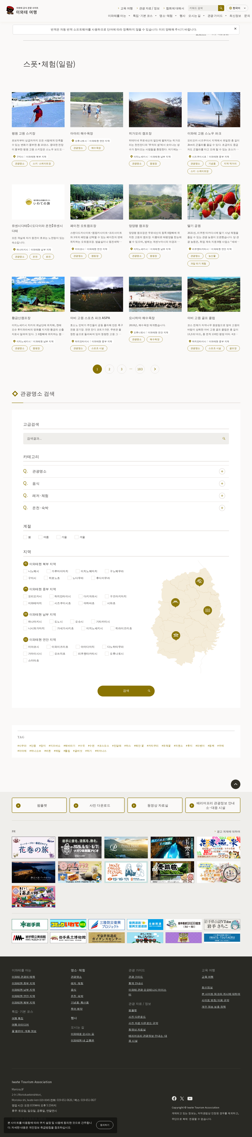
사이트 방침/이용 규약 (215, 1000)
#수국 (81, 745)
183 (140, 369)
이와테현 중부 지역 (23, 983)
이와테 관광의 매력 (23, 977)
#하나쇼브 (35, 750)
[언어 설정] (237, 8)
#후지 (189, 745)
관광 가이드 (217, 16)
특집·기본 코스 (144, 16)
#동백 (211, 745)
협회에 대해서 (175, 8)
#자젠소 (178, 745)
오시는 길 (196, 16)
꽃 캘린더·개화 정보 (24, 1031)
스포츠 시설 (97, 348)
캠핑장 (153, 163)
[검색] (221, 8)
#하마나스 (101, 750)
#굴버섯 (77, 750)
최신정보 (235, 16)
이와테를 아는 (119, 16)
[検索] (223, 439)
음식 (128, 484)
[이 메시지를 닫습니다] (235, 29)
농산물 (212, 255)
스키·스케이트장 (42, 163)
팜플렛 (133, 1010)
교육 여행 (127, 8)
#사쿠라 (22, 745)
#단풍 (33, 745)
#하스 (127, 745)
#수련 (91, 745)
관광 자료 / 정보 (149, 8)
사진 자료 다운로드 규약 (143, 1023)
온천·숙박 (128, 508)
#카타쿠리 (152, 745)
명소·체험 (167, 16)
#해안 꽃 (139, 745)
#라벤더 (200, 745)
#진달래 (116, 745)
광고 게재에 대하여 (228, 831)
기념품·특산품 (80, 1002)
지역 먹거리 (230, 163)
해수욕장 (96, 147)
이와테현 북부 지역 (23, 1002)
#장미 (42, 745)
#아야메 (22, 750)
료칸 (48, 256)
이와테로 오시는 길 (82, 1034)
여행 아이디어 (20, 1024)
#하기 (88, 750)
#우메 (220, 745)
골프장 (233, 348)
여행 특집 (17, 1018)
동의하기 (104, 1124)
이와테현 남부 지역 (23, 989)
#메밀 (57, 750)
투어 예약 (76, 1009)
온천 (35, 256)
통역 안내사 (136, 983)
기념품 (212, 163)
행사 (183, 16)
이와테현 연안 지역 (23, 996)
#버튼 (47, 750)
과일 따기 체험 (198, 263)
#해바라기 (69, 745)
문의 (247, 16)
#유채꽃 (166, 745)
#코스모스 (103, 745)
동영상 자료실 (137, 1029)
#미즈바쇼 (54, 745)
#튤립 (67, 750)
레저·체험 (128, 496)
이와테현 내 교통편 (82, 1040)
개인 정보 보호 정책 (214, 1006)
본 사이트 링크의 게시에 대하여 (221, 994)
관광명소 (20, 163)
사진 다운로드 (137, 1017)
